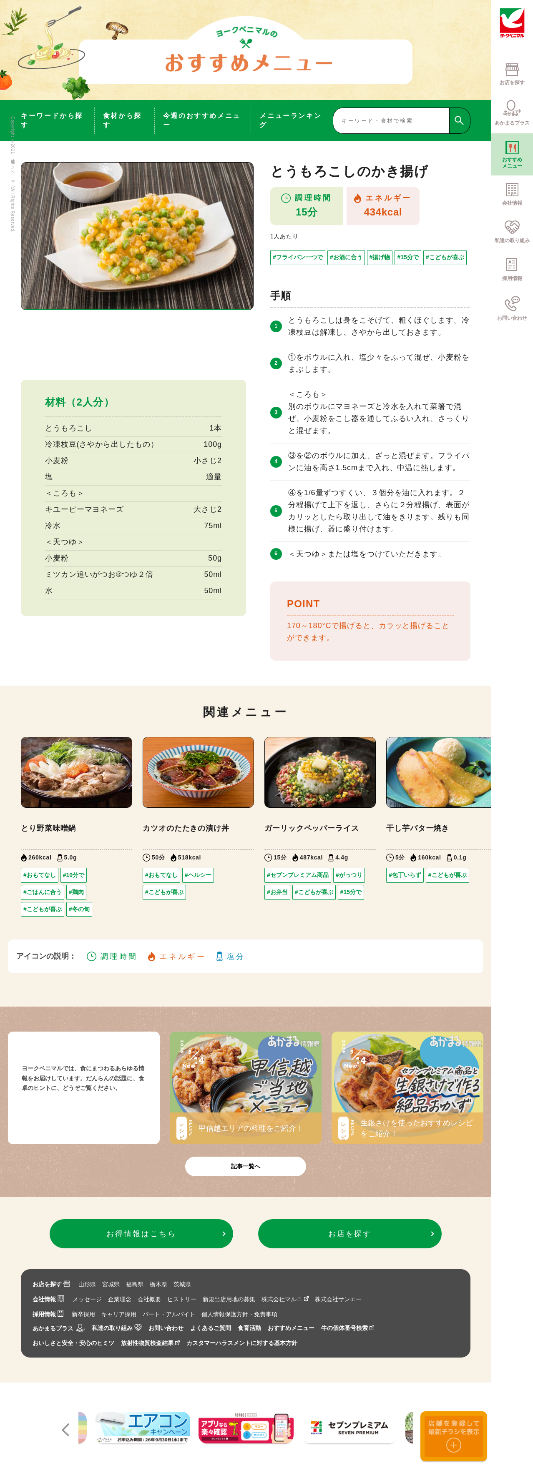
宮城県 (111, 1284)
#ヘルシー (198, 875)
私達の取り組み (117, 1328)
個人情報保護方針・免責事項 (239, 1314)
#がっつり (349, 875)
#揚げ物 (380, 257)
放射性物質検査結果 (150, 1343)
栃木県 (158, 1284)
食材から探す (122, 120)
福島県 (134, 1284)
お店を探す (51, 1284)
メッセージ (87, 1299)
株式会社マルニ (285, 1299)
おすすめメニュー (291, 1328)
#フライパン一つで (298, 257)
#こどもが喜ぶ (445, 257)
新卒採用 (83, 1314)
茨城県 (182, 1284)
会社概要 (149, 1299)
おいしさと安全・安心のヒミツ (73, 1343)
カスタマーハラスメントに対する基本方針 (241, 1343)
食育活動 (249, 1328)
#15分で (407, 257)
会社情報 (48, 1299)
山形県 (87, 1284)
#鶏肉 (76, 892)
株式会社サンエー (338, 1299)
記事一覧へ (245, 1166)
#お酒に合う (346, 257)
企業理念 (119, 1299)
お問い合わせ (166, 1328)
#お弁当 (277, 892)
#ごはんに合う (42, 892)
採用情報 (48, 1314)
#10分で (73, 875)
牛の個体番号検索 (347, 1328)
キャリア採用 (118, 1314)
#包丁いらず (405, 875)
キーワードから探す (52, 120)
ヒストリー (181, 1299)
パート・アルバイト (169, 1314)
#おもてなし (39, 875)
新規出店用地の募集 (229, 1299)
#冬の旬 (79, 909)
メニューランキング (290, 120)
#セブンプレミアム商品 (298, 875)
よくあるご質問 (210, 1328)
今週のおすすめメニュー (202, 120)
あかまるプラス (59, 1328)
